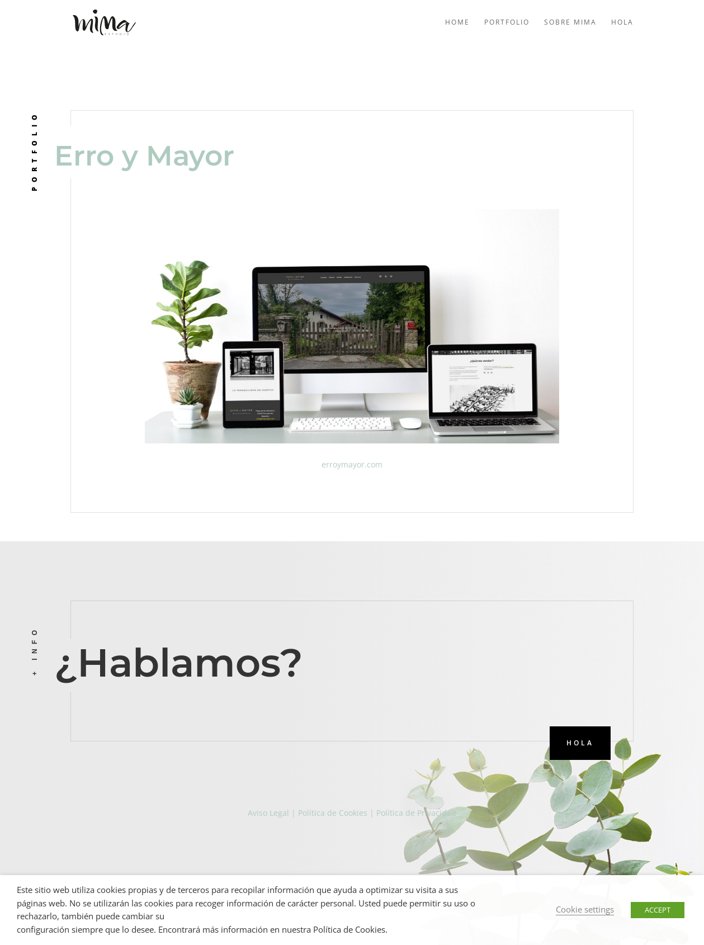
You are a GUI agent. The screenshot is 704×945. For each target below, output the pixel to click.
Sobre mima (570, 22)
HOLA (580, 743)
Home (457, 22)
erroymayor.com (352, 464)
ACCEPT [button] (657, 910)
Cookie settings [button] (585, 909)
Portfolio (507, 22)
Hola (622, 22)
